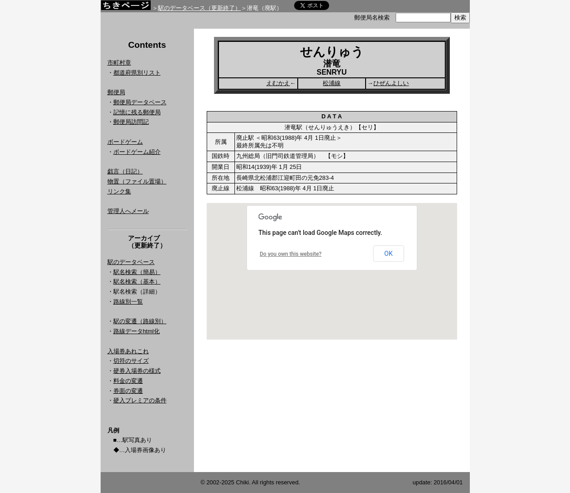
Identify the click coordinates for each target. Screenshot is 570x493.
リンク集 (119, 191)
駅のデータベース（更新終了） (199, 8)
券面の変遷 (128, 390)
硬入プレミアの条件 (140, 400)
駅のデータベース (131, 262)
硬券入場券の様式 (137, 370)
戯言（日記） (125, 171)
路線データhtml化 (136, 331)
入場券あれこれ (128, 351)
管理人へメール (128, 211)
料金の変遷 (128, 380)
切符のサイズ (131, 360)
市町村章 (119, 62)
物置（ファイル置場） (137, 181)
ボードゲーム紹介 (137, 151)
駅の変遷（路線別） (140, 321)
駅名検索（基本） (137, 281)
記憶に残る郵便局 (137, 112)
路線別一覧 (128, 301)
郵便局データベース (140, 102)
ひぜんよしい (391, 83)
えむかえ (278, 83)
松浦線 (332, 83)
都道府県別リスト (137, 72)
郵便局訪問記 (131, 121)
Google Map (332, 271)
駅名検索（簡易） (137, 272)
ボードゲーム (125, 141)
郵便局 (116, 92)
